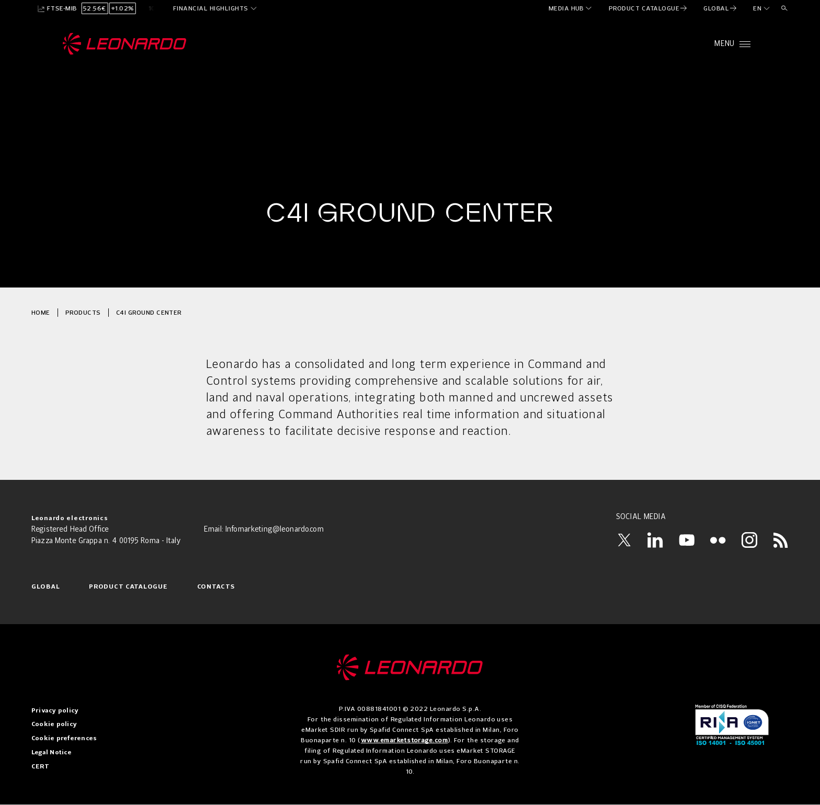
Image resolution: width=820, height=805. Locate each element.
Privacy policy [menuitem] (54, 711)
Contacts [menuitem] (216, 587)
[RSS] (781, 540)
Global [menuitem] (45, 587)
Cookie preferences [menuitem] (64, 738)
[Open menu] (732, 43)
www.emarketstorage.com (404, 740)
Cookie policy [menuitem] (54, 724)
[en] (762, 8)
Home (40, 312)
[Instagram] (749, 540)
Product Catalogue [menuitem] (128, 587)
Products (83, 312)
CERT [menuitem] (40, 767)
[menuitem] (570, 8)
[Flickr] (718, 540)
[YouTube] (686, 540)
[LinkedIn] (655, 540)
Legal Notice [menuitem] (51, 753)
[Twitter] (624, 540)
